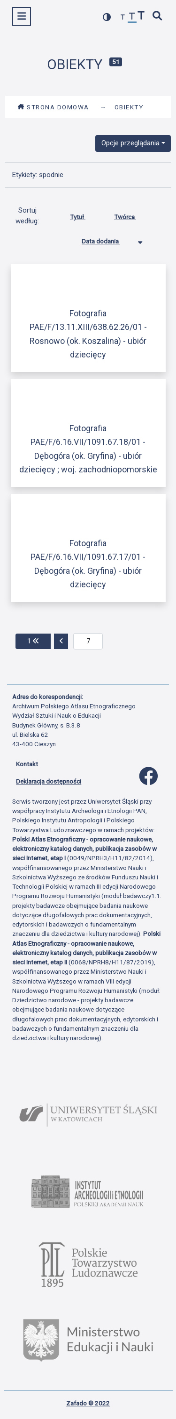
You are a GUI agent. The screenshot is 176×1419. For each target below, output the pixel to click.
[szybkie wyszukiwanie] (157, 16)
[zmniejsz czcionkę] (123, 17)
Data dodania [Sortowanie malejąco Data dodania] (108, 239)
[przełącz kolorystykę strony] (107, 17)
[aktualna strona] (88, 641)
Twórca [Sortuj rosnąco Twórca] (132, 215)
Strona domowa (53, 107)
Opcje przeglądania (130, 143)
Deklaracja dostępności (48, 781)
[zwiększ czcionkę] (141, 16)
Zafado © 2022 (88, 1403)
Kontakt (27, 764)
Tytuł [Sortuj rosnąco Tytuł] (84, 215)
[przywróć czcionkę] (132, 17)
